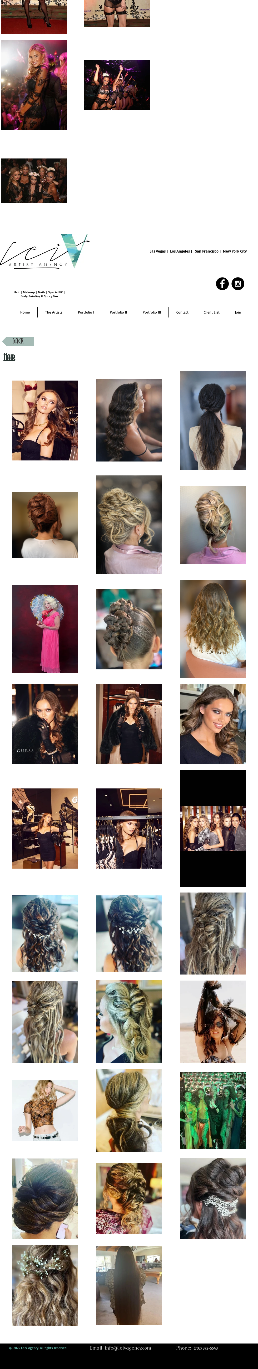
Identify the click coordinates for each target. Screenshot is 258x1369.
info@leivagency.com (128, 1348)
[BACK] (18, 341)
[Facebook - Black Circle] (222, 283)
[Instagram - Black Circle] (237, 283)
